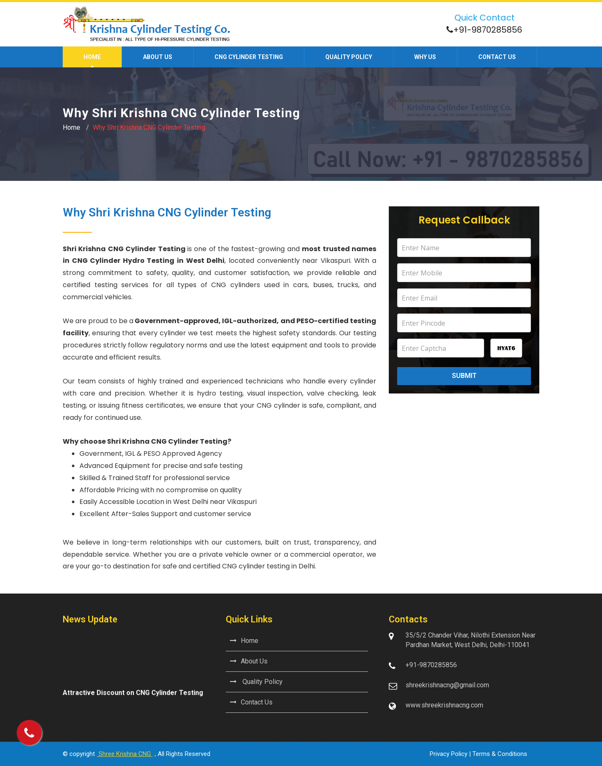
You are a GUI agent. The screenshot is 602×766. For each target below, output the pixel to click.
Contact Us (251, 702)
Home (92, 57)
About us (157, 57)
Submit (464, 376)
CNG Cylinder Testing (248, 57)
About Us (249, 661)
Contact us (497, 57)
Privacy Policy (448, 754)
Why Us (425, 57)
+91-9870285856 (487, 30)
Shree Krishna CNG (125, 754)
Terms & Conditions (499, 754)
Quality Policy (348, 57)
